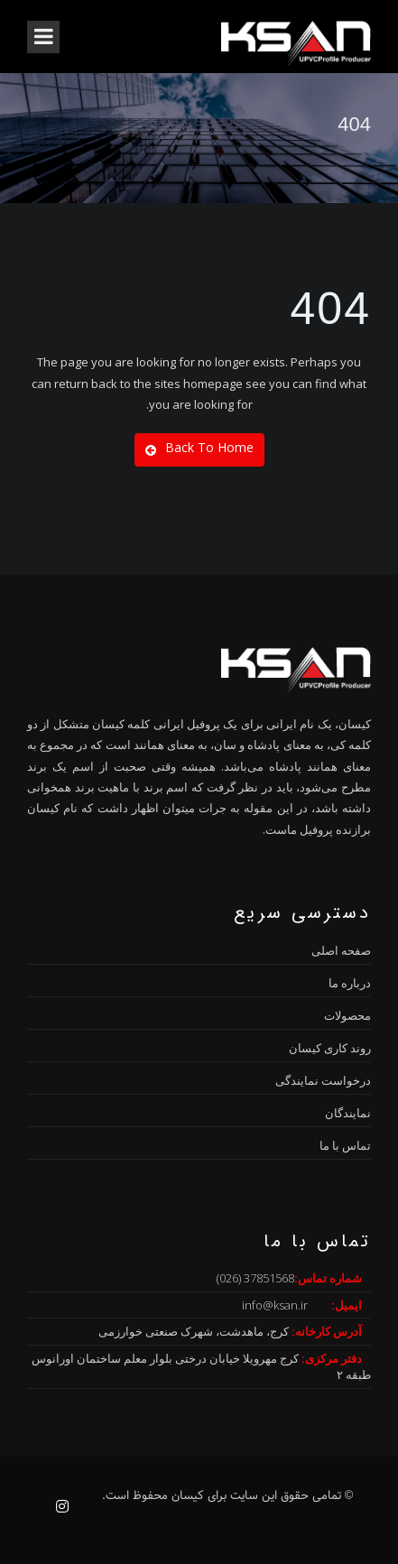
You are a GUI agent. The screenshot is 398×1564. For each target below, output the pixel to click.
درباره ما (350, 983)
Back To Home (199, 448)
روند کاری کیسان (330, 1048)
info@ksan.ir (275, 1305)
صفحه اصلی (341, 950)
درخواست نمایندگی (323, 1080)
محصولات (347, 1015)
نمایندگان (348, 1113)
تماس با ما (345, 1145)
